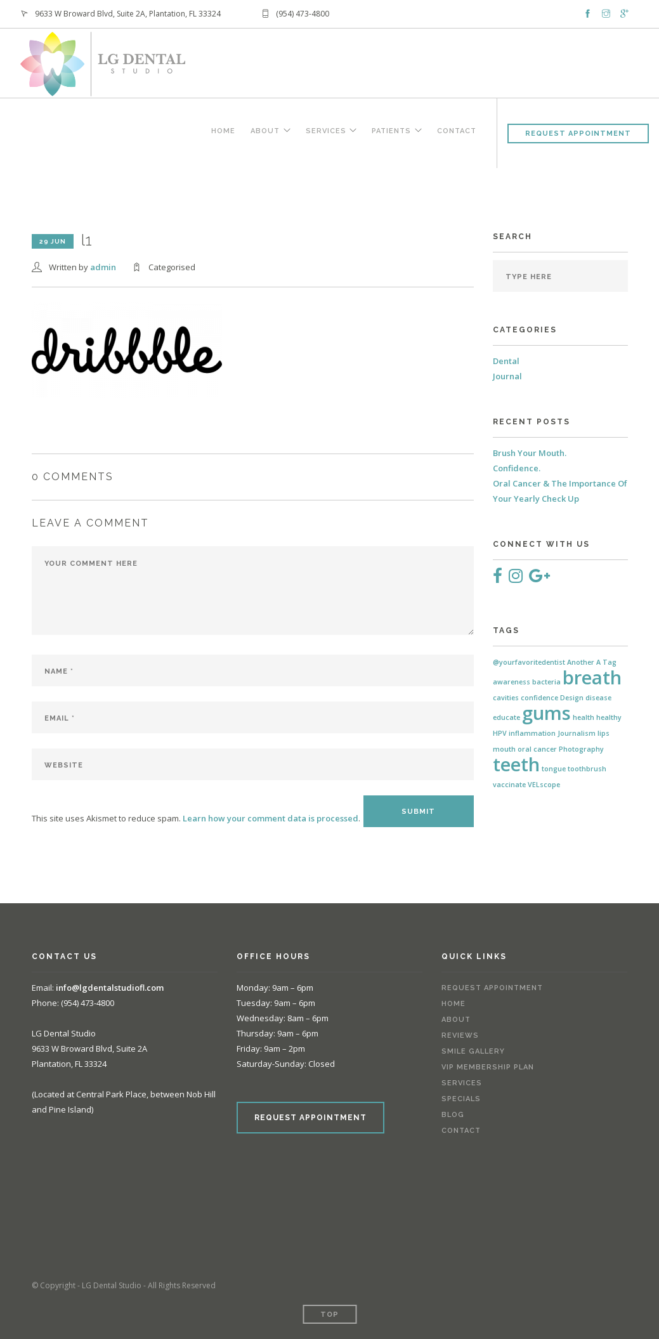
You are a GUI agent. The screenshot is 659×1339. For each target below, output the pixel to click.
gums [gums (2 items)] (546, 713)
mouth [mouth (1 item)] (504, 749)
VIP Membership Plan (487, 1067)
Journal (507, 376)
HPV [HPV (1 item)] (500, 733)
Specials (461, 1099)
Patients (390, 131)
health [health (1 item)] (583, 717)
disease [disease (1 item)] (598, 697)
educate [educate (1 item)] (506, 717)
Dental (506, 361)
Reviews (460, 1035)
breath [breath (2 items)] (592, 677)
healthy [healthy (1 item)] (609, 717)
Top (329, 1314)
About (262, 131)
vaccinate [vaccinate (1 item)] (509, 784)
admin (103, 267)
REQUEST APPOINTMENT (310, 1117)
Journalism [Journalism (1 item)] (577, 733)
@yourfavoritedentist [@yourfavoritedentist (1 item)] (529, 662)
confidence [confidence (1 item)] (539, 697)
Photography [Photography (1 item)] (581, 749)
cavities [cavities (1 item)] (506, 697)
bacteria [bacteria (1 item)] (546, 681)
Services (324, 131)
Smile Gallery (473, 1051)
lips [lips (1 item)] (603, 733)
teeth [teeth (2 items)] (516, 764)
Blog (452, 1115)
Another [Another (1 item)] (580, 662)
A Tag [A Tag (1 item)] (606, 662)
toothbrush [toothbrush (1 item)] (587, 768)
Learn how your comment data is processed (270, 818)
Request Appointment (578, 133)
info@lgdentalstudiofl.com (110, 987)
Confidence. (516, 468)
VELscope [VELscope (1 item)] (544, 784)
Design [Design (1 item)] (572, 697)
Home (221, 131)
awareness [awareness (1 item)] (511, 681)
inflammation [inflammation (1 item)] (532, 733)
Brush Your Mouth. (529, 453)
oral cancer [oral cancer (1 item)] (537, 749)
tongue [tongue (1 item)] (554, 768)
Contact (456, 131)
